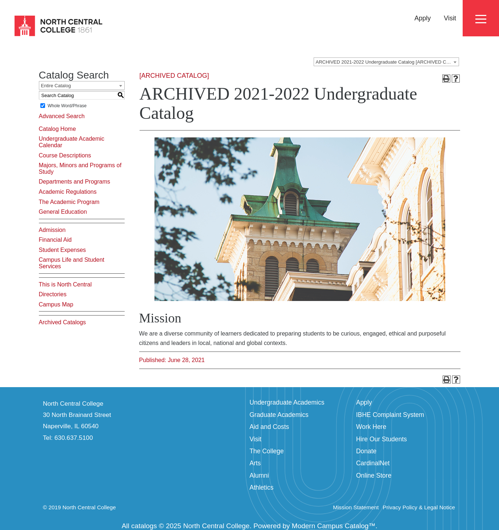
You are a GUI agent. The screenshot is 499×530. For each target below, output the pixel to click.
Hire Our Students (381, 439)
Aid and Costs (269, 426)
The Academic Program (69, 202)
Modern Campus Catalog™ (333, 526)
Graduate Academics (279, 414)
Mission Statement (356, 507)
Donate (366, 451)
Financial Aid (55, 240)
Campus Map (56, 304)
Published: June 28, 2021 (172, 360)
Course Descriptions (65, 155)
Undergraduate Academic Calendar (72, 142)
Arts (255, 463)
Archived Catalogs (62, 322)
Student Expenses (62, 250)
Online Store (373, 475)
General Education (63, 212)
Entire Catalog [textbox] (56, 85)
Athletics (262, 487)
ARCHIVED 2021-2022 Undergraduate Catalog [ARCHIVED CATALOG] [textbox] (387, 62)
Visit (450, 18)
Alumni (259, 475)
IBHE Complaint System (390, 414)
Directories (53, 294)
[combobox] (386, 61)
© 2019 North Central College (79, 507)
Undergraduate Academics (287, 402)
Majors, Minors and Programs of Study (80, 168)
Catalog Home (57, 129)
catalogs (144, 526)
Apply (422, 18)
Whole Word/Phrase (67, 105)
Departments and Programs (74, 181)
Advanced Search (62, 116)
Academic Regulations (68, 192)
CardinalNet (373, 463)
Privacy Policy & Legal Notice (419, 507)
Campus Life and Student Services (72, 263)
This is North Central (65, 284)
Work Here (371, 426)
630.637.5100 (74, 437)
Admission (52, 230)
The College (267, 451)
